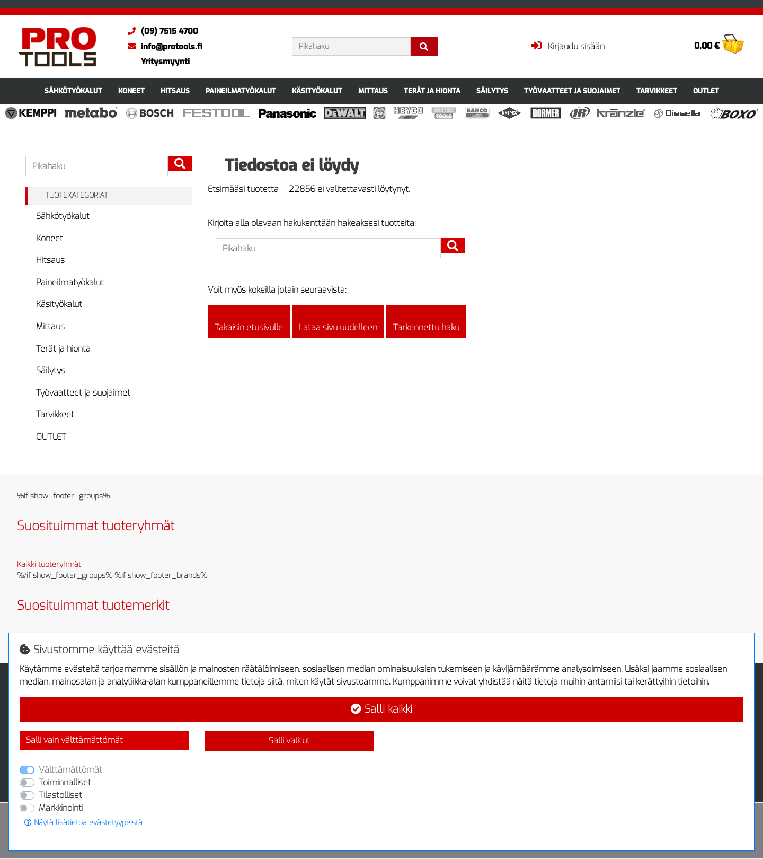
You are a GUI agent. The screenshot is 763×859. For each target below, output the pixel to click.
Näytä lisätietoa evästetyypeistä (83, 823)
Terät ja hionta (432, 90)
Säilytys (492, 90)
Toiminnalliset (65, 782)
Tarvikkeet (656, 90)
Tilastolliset (60, 795)
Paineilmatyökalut (241, 90)
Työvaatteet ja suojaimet (572, 90)
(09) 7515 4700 (160, 31)
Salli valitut (289, 740)
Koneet (131, 90)
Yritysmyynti (165, 61)
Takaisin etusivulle (249, 321)
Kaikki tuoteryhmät (49, 564)
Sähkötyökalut (73, 90)
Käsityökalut (317, 90)
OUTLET (706, 90)
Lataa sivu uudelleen (338, 321)
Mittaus (373, 90)
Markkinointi (61, 807)
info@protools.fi (162, 46)
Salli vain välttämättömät (74, 740)
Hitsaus (175, 90)
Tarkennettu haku (426, 321)
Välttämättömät (70, 769)
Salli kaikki (381, 709)
